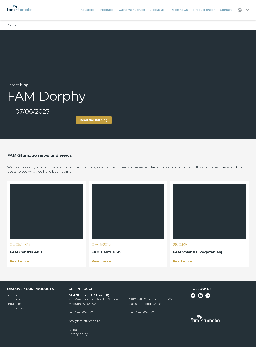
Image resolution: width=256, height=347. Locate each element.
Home (11, 24)
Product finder (17, 295)
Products (13, 299)
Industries (14, 304)
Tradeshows (15, 308)
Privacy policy (78, 334)
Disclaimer (75, 329)
